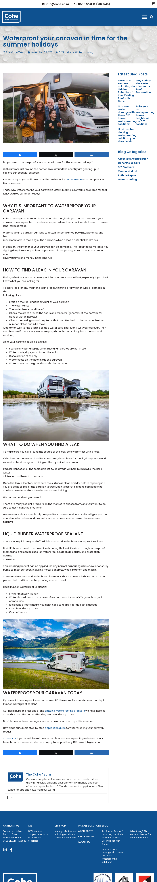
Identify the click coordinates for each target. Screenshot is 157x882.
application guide (55, 728)
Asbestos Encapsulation (133, 159)
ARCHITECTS (85, 831)
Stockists (33, 840)
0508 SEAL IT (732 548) (15, 840)
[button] (145, 17)
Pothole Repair (127, 175)
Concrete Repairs (129, 163)
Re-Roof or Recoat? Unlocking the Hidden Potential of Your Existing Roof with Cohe (126, 91)
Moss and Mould (128, 171)
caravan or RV (74, 179)
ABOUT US (84, 842)
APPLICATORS (86, 836)
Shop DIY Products (38, 834)
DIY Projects (34, 837)
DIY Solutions (35, 831)
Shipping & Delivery (65, 834)
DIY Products (66, 52)
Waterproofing (84, 52)
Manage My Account (66, 831)
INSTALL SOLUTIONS (89, 825)
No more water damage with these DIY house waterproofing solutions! (127, 115)
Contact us (9, 738)
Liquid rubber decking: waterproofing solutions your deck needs (127, 135)
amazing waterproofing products (65, 711)
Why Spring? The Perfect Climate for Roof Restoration (143, 86)
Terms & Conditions (65, 837)
